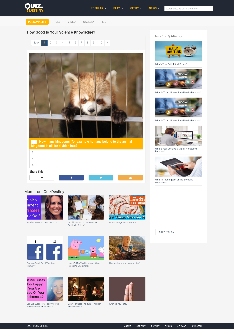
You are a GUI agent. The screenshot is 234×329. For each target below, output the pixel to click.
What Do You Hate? (118, 304)
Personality (37, 21)
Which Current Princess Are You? (42, 222)
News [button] (154, 8)
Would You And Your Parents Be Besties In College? (82, 223)
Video (72, 21)
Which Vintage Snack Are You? (123, 222)
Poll (57, 21)
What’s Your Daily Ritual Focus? (171, 64)
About (127, 326)
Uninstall (197, 326)
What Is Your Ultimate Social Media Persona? (178, 92)
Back (36, 42)
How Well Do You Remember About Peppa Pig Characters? (84, 264)
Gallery (89, 21)
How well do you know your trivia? (124, 263)
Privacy (155, 326)
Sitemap (181, 326)
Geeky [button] (136, 8)
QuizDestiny (166, 232)
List (105, 21)
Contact (141, 326)
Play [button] (118, 8)
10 (100, 42)
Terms (168, 326)
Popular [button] (98, 8)
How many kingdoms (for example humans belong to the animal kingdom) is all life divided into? (81, 144)
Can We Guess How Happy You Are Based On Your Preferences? (43, 305)
